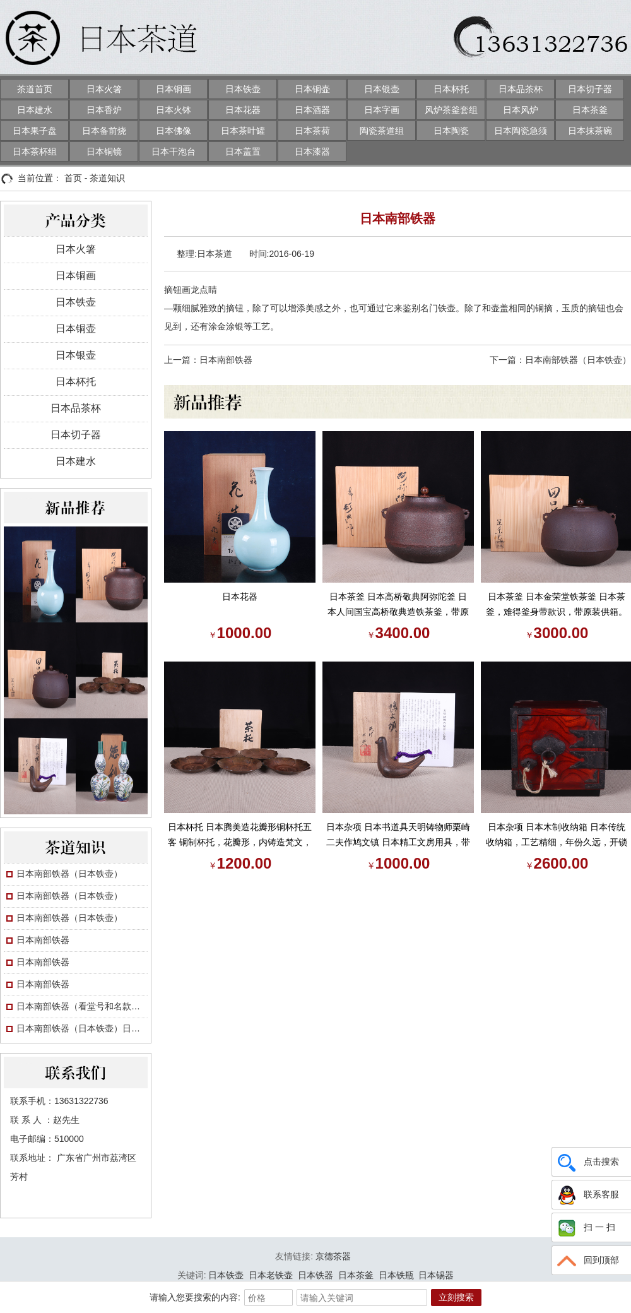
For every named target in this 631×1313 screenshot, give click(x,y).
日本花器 (243, 110)
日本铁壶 (243, 89)
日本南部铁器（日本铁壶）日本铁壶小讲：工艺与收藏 (82, 1028)
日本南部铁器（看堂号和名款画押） (82, 1006)
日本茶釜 (590, 110)
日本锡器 (436, 1275)
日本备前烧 (104, 131)
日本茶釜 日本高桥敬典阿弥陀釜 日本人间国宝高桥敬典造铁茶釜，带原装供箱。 (398, 605)
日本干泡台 (173, 151)
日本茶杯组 (35, 151)
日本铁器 (315, 1275)
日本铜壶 (312, 89)
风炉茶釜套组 (451, 110)
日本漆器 (312, 151)
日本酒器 (312, 110)
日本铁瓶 (396, 1275)
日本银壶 (381, 89)
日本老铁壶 (271, 1275)
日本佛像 (173, 131)
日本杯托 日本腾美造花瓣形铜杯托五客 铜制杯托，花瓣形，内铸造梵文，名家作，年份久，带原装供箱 (240, 836)
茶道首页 (34, 89)
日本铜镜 (104, 151)
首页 (73, 178)
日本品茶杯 (520, 89)
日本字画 (381, 110)
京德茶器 (333, 1256)
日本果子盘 (35, 131)
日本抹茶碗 (590, 131)
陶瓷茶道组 (382, 131)
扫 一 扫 (585, 1227)
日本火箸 (104, 89)
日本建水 (34, 110)
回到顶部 (587, 1260)
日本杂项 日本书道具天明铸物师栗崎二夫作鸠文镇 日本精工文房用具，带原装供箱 (398, 836)
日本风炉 (520, 110)
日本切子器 (590, 89)
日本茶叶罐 (243, 131)
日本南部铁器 (42, 940)
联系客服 (587, 1195)
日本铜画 (173, 89)
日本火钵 (173, 110)
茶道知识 (107, 178)
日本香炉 (104, 110)
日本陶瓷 (451, 131)
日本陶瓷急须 (520, 131)
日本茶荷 (312, 131)
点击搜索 (587, 1162)
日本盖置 (243, 151)
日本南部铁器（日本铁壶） (69, 874)
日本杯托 (451, 89)
